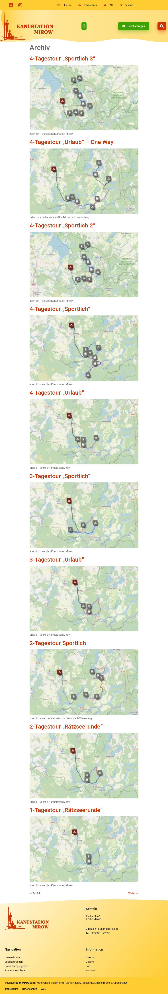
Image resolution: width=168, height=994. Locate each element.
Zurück (35, 893)
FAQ (88, 966)
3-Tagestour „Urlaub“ (57, 559)
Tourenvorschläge (15, 970)
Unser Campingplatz (16, 966)
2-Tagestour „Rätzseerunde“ (66, 726)
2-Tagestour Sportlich (58, 643)
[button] (84, 26)
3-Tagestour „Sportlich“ (60, 476)
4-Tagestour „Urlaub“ (57, 392)
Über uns (91, 957)
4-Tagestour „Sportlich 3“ (62, 58)
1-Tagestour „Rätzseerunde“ (66, 810)
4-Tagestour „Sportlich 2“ (62, 225)
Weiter (133, 893)
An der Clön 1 (93, 916)
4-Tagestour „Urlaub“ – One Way (71, 142)
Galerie (90, 961)
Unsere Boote (12, 957)
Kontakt (90, 970)
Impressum (11, 988)
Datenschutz (29, 988)
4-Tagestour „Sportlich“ (60, 308)
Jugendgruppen (14, 961)
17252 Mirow (93, 919)
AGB (43, 988)
